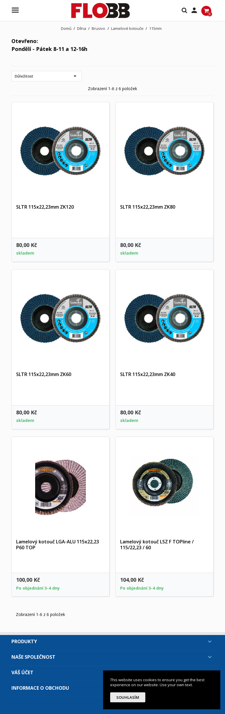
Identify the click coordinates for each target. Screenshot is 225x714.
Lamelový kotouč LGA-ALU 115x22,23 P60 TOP (57, 544)
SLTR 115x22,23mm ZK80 (147, 207)
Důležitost (47, 76)
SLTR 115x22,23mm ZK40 (147, 374)
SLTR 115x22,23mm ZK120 (45, 207)
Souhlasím (127, 697)
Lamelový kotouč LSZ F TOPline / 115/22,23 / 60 (157, 544)
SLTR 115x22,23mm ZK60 (43, 374)
